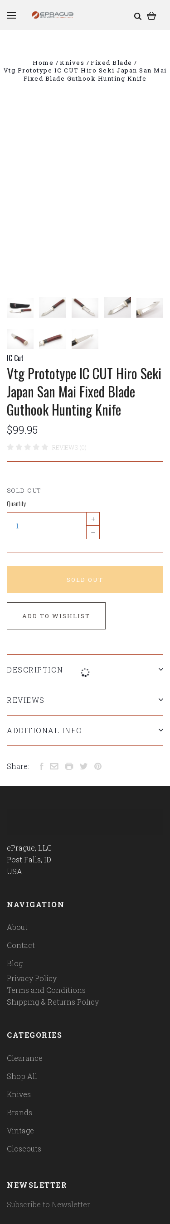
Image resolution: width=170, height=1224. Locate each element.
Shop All (22, 1076)
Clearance (25, 1058)
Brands (19, 1112)
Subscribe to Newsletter (48, 1204)
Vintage (20, 1130)
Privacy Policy (32, 978)
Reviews (85, 700)
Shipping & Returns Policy (53, 1001)
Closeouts (24, 1148)
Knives (19, 1094)
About (17, 927)
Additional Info (85, 730)
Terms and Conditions (46, 990)
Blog (15, 963)
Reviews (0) (69, 447)
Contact (21, 945)
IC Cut (15, 358)
